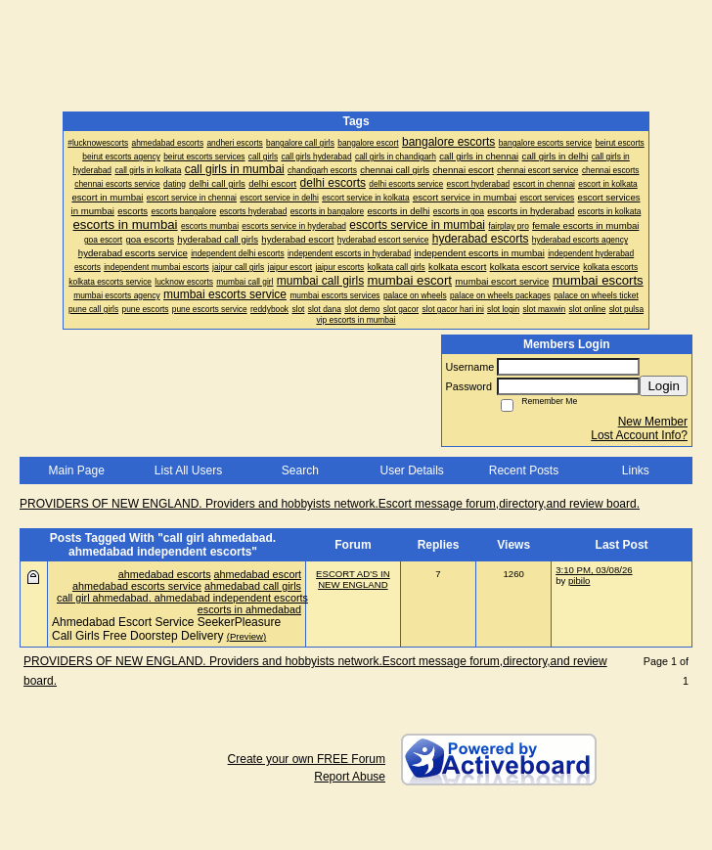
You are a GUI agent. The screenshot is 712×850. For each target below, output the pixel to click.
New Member (653, 421)
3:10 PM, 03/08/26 (594, 569)
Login (663, 386)
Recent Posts (523, 470)
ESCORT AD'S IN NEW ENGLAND (353, 579)
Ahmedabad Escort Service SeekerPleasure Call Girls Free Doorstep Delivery (166, 629)
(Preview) (247, 636)
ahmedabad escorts (164, 574)
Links (635, 470)
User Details (411, 470)
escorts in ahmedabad (249, 609)
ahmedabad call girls (252, 586)
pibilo (579, 580)
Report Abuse (349, 776)
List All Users (188, 470)
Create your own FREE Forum (306, 759)
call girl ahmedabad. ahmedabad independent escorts (182, 598)
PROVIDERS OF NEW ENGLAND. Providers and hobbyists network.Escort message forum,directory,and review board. (330, 504)
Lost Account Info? (639, 435)
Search (300, 470)
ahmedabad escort (257, 574)
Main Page (76, 470)
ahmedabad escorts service (136, 586)
